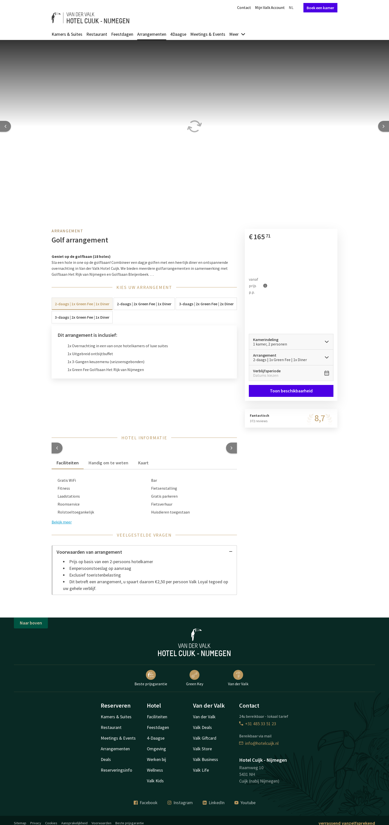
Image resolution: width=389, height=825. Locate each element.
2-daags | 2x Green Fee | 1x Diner (144, 303)
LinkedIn (214, 802)
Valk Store (202, 749)
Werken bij (156, 759)
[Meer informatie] (265, 285)
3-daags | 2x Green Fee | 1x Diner (82, 317)
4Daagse (178, 34)
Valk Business (205, 759)
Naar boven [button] (31, 623)
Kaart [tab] (143, 463)
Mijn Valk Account (270, 7)
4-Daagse (155, 738)
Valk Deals (202, 727)
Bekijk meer (62, 521)
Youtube (245, 802)
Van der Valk (238, 678)
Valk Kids (155, 781)
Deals (106, 759)
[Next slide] (383, 126)
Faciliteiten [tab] (68, 463)
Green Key (194, 678)
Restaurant (96, 34)
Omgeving (156, 749)
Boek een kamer (320, 7)
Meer (237, 34)
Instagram (180, 802)
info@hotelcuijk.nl (259, 743)
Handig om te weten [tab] (108, 463)
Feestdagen (122, 34)
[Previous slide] (5, 126)
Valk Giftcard (204, 738)
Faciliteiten (157, 717)
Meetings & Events (207, 34)
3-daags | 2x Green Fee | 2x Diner (206, 303)
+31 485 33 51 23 (257, 723)
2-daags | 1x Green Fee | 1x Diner (82, 303)
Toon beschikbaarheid (291, 391)
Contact (244, 7)
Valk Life (201, 770)
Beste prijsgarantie (150, 678)
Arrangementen (151, 34)
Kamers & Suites (67, 34)
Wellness (155, 770)
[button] (57, 448)
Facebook (146, 802)
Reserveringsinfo (116, 770)
